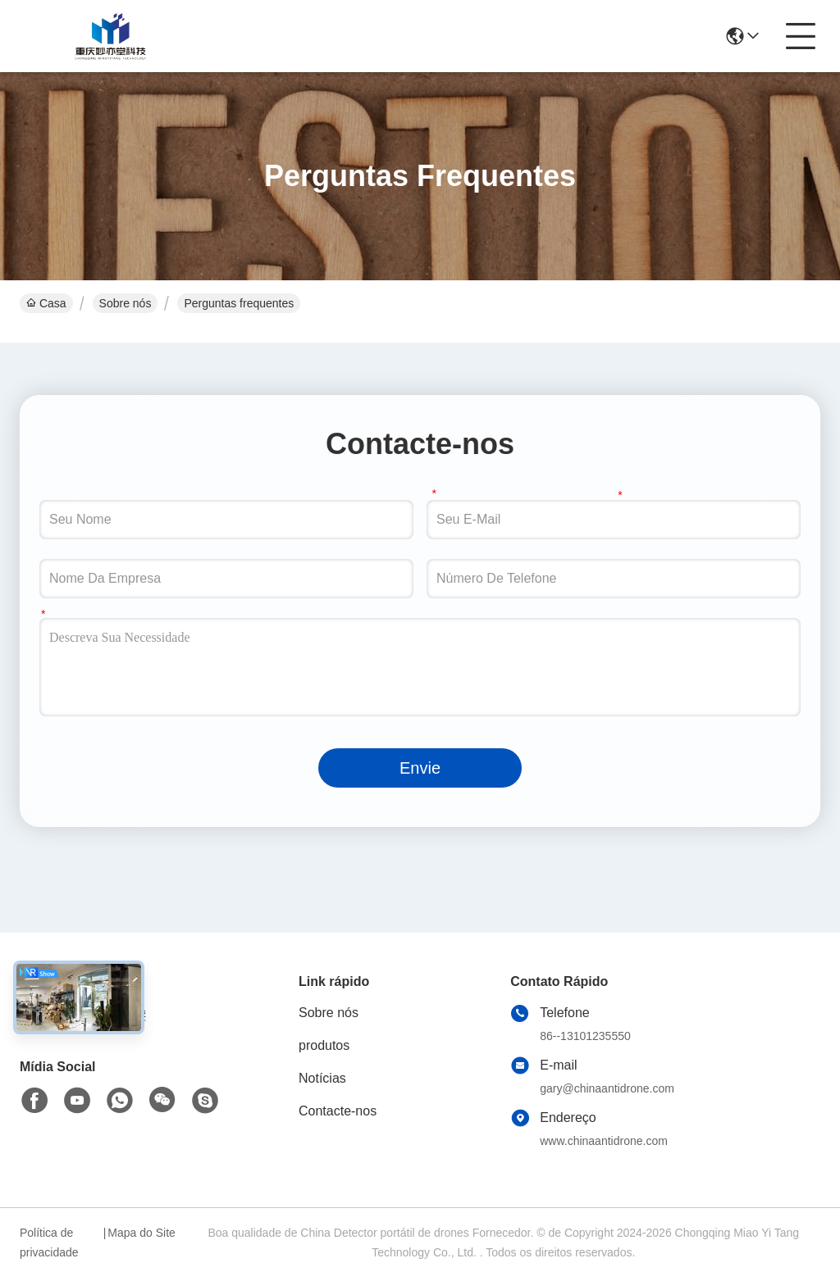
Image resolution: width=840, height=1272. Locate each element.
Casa (46, 303)
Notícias (322, 1078)
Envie (420, 768)
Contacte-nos (338, 1111)
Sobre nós (125, 303)
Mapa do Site (141, 1232)
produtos (324, 1045)
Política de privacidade (49, 1242)
